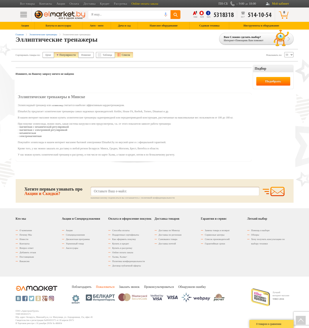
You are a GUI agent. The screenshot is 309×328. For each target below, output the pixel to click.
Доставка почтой (167, 243)
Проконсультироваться (159, 287)
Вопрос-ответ (27, 248)
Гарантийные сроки (215, 243)
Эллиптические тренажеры (43, 34)
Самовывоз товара (168, 239)
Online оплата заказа (144, 3)
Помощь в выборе (260, 230)
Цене (48, 54)
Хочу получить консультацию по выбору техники (268, 241)
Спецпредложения (75, 234)
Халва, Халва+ (119, 256)
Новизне (86, 54)
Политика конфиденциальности (128, 261)
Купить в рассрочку (122, 248)
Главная (20, 34)
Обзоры (255, 234)
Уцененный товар (75, 243)
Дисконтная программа (78, 239)
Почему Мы (26, 234)
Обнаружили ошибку (192, 287)
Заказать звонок (129, 287)
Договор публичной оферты (126, 265)
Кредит (104, 3)
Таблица (107, 54)
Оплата (74, 3)
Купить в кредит (120, 243)
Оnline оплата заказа (122, 252)
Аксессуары (72, 248)
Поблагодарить (82, 287)
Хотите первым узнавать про (53, 191)
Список (126, 54)
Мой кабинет (280, 3)
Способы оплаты (121, 230)
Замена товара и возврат (217, 230)
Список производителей (217, 239)
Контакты (45, 3)
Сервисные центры (215, 234)
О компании (26, 230)
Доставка (89, 3)
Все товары (27, 3)
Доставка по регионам (170, 234)
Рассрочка (120, 3)
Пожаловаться (105, 287)
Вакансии (25, 261)
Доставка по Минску (169, 230)
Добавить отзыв (28, 252)
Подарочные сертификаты (125, 234)
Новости (24, 239)
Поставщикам (27, 256)
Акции (60, 3)
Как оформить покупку (124, 239)
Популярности (68, 54)
